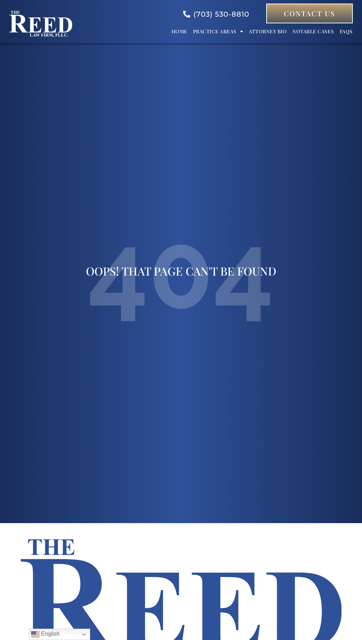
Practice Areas (218, 32)
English (45, 634)
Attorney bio (268, 31)
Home (179, 31)
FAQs (346, 31)
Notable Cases (313, 31)
